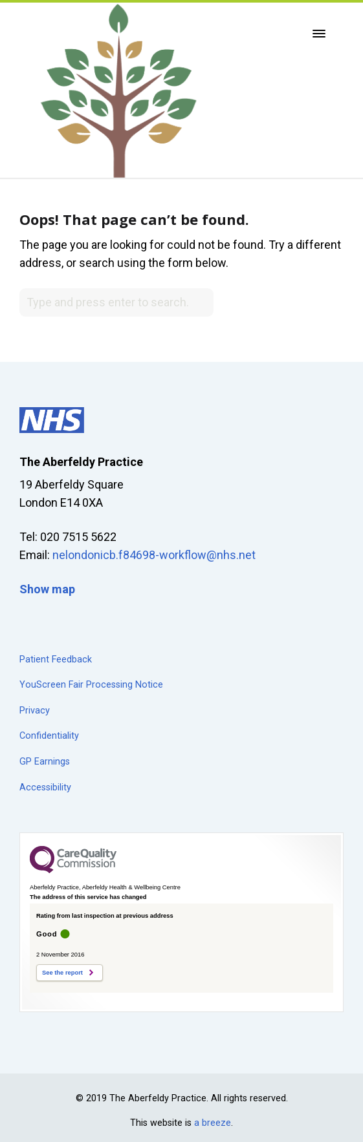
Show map (47, 589)
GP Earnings (44, 761)
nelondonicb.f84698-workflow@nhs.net (154, 555)
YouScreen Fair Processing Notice (91, 684)
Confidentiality (49, 735)
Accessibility (45, 787)
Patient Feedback (55, 659)
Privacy (34, 710)
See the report (62, 972)
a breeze (212, 1122)
